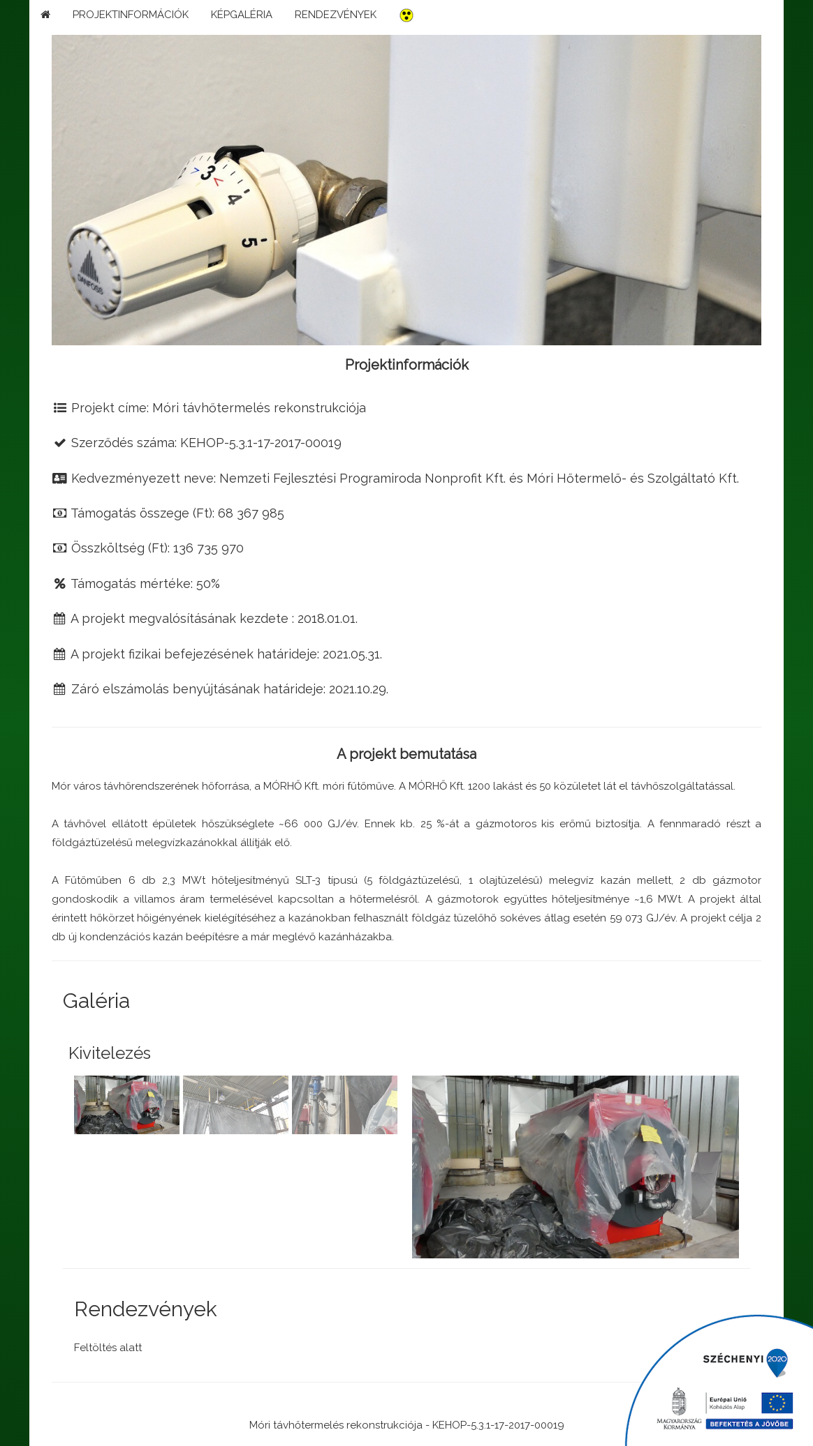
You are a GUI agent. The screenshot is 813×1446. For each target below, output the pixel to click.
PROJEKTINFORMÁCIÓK (131, 14)
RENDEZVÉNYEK (335, 14)
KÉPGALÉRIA (241, 14)
